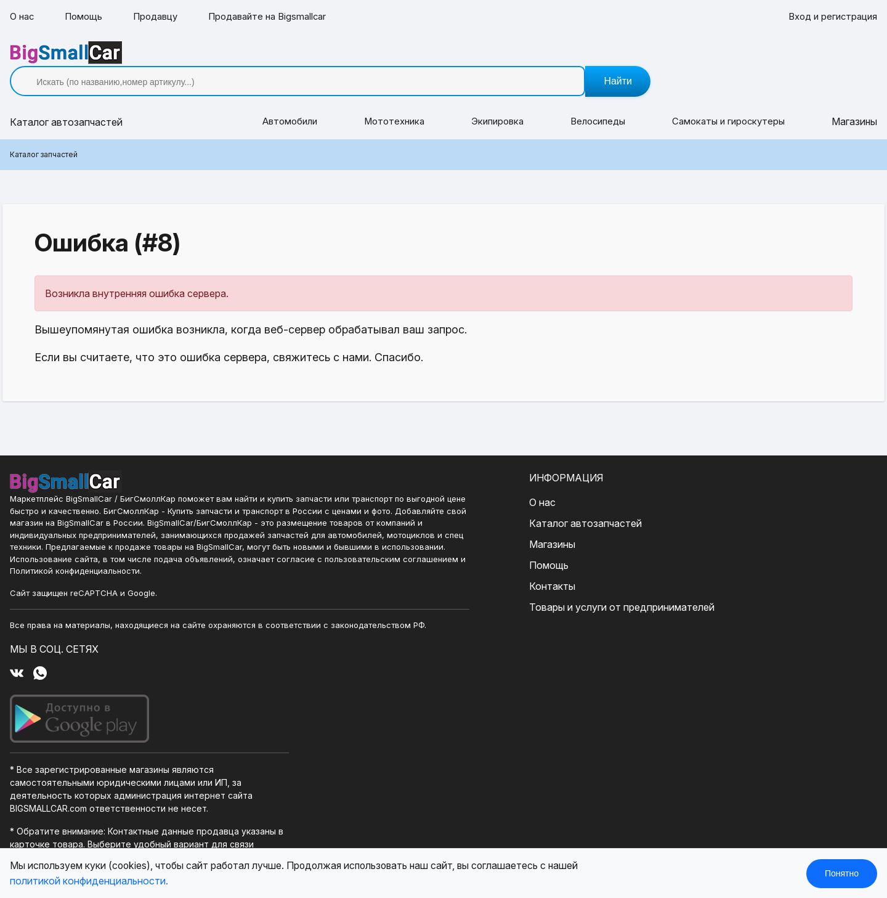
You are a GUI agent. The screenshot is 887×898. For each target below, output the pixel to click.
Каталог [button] (66, 103)
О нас (23, 17)
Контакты (327, 567)
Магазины (854, 103)
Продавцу (161, 17)
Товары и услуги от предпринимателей (396, 588)
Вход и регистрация (829, 17)
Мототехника (392, 103)
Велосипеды (597, 103)
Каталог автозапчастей (360, 505)
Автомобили (288, 103)
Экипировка (496, 103)
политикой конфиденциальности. (89, 881)
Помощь (87, 17)
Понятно (842, 873)
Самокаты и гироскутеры (729, 103)
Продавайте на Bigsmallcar (279, 17)
